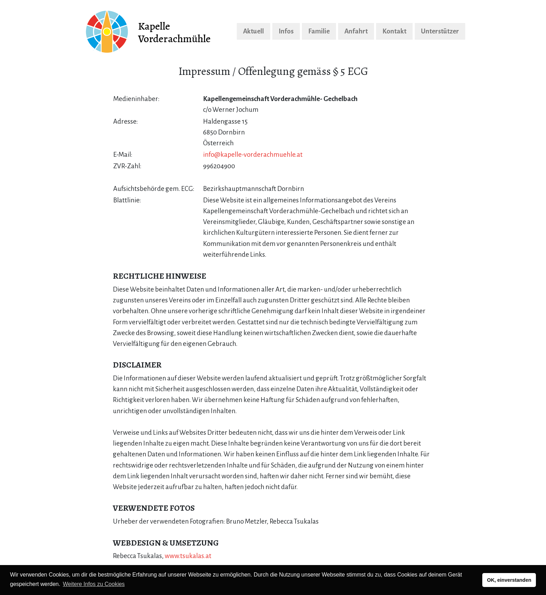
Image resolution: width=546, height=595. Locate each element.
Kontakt (394, 31)
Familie (319, 31)
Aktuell (253, 31)
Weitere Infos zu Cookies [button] (94, 584)
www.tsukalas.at (188, 555)
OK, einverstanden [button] (509, 580)
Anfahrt (356, 31)
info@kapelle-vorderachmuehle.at (253, 154)
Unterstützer (440, 31)
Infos (286, 31)
